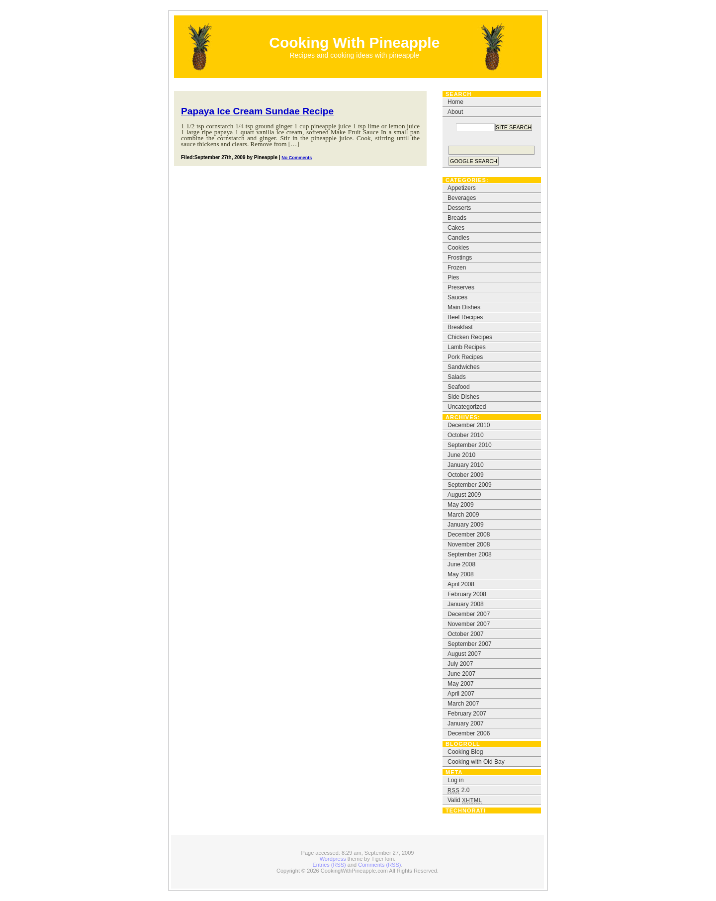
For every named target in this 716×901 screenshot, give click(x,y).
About (455, 111)
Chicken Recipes (470, 337)
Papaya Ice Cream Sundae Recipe (257, 111)
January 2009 (466, 524)
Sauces (457, 297)
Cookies (458, 247)
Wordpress (333, 859)
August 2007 (464, 653)
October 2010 (466, 435)
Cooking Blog (465, 751)
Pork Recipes (465, 357)
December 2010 (469, 425)
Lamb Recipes (467, 347)
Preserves (461, 287)
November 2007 (469, 624)
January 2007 (466, 723)
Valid (465, 800)
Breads (457, 217)
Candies (458, 237)
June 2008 (461, 564)
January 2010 (466, 464)
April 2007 (461, 693)
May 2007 (461, 683)
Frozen (457, 267)
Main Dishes (464, 307)
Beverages (462, 197)
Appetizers (462, 187)
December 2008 (469, 534)
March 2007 (463, 703)
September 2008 (470, 554)
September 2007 (470, 643)
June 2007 (461, 673)
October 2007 (466, 634)
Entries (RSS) (329, 865)
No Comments (296, 157)
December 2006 (469, 733)
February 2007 (467, 713)
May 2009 (461, 504)
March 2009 (463, 514)
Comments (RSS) (379, 865)
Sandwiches (464, 366)
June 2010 (461, 454)
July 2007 (460, 663)
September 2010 (470, 445)
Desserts (459, 207)
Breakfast (460, 327)
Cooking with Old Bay (476, 761)
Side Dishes (463, 396)
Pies (453, 277)
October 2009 (466, 474)
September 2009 (470, 484)
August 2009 (464, 494)
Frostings (460, 257)
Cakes (456, 227)
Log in (456, 780)
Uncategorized (467, 406)
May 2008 (461, 574)
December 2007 (469, 614)
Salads (457, 376)
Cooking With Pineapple (354, 42)
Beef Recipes (465, 317)
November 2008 (469, 544)
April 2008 (461, 584)
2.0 (458, 790)
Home (455, 101)
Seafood (459, 386)
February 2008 (467, 594)
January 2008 (466, 604)
